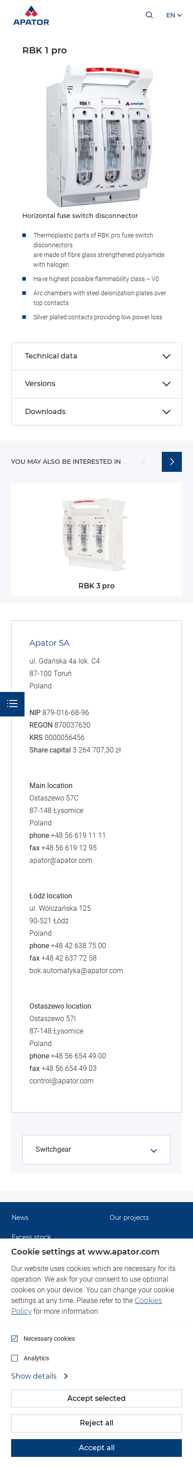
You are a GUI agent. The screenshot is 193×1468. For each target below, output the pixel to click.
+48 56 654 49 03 (69, 1068)
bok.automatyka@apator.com (76, 970)
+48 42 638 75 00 (78, 945)
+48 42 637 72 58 (69, 958)
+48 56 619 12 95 (69, 848)
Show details (34, 1376)
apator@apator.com (60, 860)
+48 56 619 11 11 (78, 835)
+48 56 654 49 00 (78, 1056)
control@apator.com (61, 1081)
